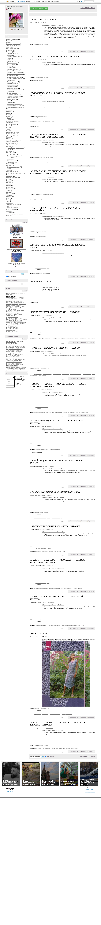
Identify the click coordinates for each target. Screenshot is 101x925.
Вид (80, 2)
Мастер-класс (10, 146)
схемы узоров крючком (47, 551)
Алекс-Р (15, 309)
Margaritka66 (9, 349)
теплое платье (84, 412)
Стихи (8, 198)
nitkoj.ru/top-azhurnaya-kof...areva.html (53, 216)
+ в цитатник (49, 22)
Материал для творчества (13, 44)
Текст (7, 200)
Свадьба (8, 192)
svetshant (14, 306)
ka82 (19, 302)
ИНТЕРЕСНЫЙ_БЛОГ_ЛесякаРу (14, 318)
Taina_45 (20, 349)
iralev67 (21, 301)
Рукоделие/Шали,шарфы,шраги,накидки (44, 157)
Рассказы (8, 182)
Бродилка (9, 190)
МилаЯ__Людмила (20, 323)
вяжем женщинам (38, 338)
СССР (8, 129)
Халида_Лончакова (21, 367)
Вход (29, 1)
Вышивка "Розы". (11, 53)
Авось (45, 1)
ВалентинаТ (9, 356)
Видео (8, 116)
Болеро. (9, 59)
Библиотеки (9, 111)
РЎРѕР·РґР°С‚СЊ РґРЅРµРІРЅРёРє (39, 8)
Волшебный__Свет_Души (13, 313)
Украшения (10, 102)
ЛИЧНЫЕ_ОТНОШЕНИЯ (15, 321)
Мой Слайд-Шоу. (11, 160)
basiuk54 (21, 350)
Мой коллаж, (10, 159)
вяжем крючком (46, 338)
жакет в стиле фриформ (72, 338)
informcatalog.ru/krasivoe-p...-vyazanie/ (52, 730)
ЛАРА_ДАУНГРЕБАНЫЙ (12, 359)
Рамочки (8, 181)
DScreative (9, 347)
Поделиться (91, 51)
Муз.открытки (10, 162)
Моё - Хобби (9, 152)
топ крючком (37, 236)
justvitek (16, 302)
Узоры (8, 101)
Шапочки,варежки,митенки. (14, 105)
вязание (53, 121)
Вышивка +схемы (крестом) (14, 72)
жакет (64, 338)
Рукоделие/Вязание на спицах (41, 44)
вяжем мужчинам (46, 412)
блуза (83, 625)
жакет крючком (82, 338)
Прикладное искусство (12, 177)
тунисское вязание (38, 80)
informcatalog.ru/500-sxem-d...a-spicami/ (53, 497)
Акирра (8, 355)
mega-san (14, 353)
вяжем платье (65, 374)
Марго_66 (8, 363)
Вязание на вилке (11, 83)
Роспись (9, 149)
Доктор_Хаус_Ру (10, 315)
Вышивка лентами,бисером (14, 77)
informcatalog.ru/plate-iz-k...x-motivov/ (52, 353)
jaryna (12, 351)
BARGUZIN (20, 298)
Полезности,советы (11, 171)
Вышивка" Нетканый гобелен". (15, 78)
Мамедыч (12, 323)
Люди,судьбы (10, 47)
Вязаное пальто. (68, 588)
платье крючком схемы (67, 714)
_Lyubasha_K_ (10, 298)
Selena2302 (19, 305)
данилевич (18, 368)
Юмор (8, 215)
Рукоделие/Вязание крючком (41, 77)
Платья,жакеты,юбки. (12, 94)
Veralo (17, 350)
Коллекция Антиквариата (12, 140)
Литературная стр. (11, 143)
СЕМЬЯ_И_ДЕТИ (10, 330)
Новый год (9, 163)
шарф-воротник (48, 162)
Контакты (90, 790)
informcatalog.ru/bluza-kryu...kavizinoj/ (53, 605)
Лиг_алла (18, 360)
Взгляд (8, 114)
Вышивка (9, 66)
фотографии (16, 234)
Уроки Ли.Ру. (9, 203)
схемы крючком (37, 551)
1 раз (38, 84)
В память (8, 113)
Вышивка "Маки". (11, 67)
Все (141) (24, 290)
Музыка (8, 40)
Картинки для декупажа (12, 132)
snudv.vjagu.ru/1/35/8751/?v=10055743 (52, 25)
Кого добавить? (20, 297)
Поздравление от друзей (13, 156)
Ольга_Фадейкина (11, 326)
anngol (15, 298)
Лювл (20, 322)
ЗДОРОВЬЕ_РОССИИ (12, 317)
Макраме (9, 91)
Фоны (7, 206)
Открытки (8, 165)
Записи (8, 6)
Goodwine (22, 300)
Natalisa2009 (15, 304)
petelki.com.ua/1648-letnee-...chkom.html (53, 253)
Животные (9, 122)
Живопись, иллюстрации (12, 45)
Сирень (8, 42)
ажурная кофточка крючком (40, 625)
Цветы (9, 170)
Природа (9, 168)
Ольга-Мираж (16, 324)
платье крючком (87, 374)
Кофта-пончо (37, 199)
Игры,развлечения (11, 124)
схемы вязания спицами (57, 517)
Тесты (7, 201)
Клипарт (8, 138)
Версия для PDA (90, 789)
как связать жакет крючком (36, 339)
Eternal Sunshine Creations (47, 199)
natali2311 (8, 304)
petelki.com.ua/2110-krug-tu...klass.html (53, 62)
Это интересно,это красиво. (13, 214)
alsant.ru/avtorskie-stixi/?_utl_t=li (51, 287)
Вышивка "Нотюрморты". (13, 69)
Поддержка (78, 1)
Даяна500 (20, 314)
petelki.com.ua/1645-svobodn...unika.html (53, 101)
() (77, 51)
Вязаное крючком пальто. (58, 588)
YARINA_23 (9, 309)
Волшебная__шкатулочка (13, 311)
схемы (48, 517)
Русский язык (9, 187)
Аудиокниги (9, 110)
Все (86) (25, 222)
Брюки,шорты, (11, 61)
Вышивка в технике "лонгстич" (15, 74)
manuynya (8, 353)
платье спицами (42, 375)
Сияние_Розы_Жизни (12, 331)
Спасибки (8, 196)
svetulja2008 (15, 354)
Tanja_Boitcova (21, 306)
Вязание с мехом (11, 86)
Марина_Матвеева (20, 293)
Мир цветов (9, 151)
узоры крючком (57, 551)
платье (69, 412)
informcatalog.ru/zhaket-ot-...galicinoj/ (52, 317)
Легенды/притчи (11, 144)
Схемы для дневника (12, 207)
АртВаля (7, 9)
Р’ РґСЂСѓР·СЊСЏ (17, 29)
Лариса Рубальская (11, 141)
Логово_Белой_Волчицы (12, 322)
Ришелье (9, 55)
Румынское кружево (12, 97)
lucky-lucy (19, 351)
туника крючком (37, 121)
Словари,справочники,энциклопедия (15, 107)
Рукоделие (9, 52)
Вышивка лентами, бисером (14, 56)
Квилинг (8, 137)
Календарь (92, 756)
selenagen (8, 354)
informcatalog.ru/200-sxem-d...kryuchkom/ (53, 532)
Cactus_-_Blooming (20, 346)
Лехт (7, 321)
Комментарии (19, 6)
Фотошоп (8, 211)
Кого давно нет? (10, 297)
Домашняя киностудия (13, 204)
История (8, 127)
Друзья (13, 6)
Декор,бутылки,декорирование (15, 148)
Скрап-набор (9, 193)
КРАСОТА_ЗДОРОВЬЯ (21, 319)
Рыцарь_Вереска (10, 367)
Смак (7, 195)
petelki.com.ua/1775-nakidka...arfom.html (53, 142)
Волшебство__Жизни (11, 314)
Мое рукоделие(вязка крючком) (16, 263)
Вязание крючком (11, 82)
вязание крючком (46, 121)
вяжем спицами (62, 412)
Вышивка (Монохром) (12, 70)
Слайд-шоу (10, 212)
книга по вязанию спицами (40, 517)
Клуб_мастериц (10, 319)
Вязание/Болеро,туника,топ (41, 116)
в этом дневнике (12, 276)
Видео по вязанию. (12, 63)
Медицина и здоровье (12, 48)
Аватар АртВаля (16, 20)
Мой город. (10, 157)
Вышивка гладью (11, 75)
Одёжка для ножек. (12, 93)
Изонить (8, 126)
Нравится (83, 51)
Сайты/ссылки (10, 188)
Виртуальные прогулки (12, 121)
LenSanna (22, 347)
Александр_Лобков (11, 310)
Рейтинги (37, 1)
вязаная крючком (47, 588)
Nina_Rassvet (22, 304)
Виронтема (16, 356)
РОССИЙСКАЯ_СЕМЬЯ (12, 328)
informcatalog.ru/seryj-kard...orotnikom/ (53, 468)
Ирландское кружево (12, 88)
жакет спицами (91, 338)
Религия (8, 184)
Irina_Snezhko (10, 302)
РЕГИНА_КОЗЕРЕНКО (12, 327)
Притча (8, 179)
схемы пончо (57, 199)
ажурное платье (38, 374)
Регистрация (23, 1)
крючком (43, 236)
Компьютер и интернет (12, 39)
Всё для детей (11, 64)
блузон (49, 625)
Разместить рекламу (90, 792)
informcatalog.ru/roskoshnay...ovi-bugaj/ (53, 429)
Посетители (18, 384)
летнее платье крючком (75, 374)
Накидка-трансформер (39, 162)
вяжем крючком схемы (57, 338)
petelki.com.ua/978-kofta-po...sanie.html (52, 179)
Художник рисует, (11, 135)
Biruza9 (8, 300)
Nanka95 (15, 349)
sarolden (19, 353)
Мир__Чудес (9, 324)
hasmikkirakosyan (10, 301)
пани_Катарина (21, 369)
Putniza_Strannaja (10, 305)
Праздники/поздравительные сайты (15, 173)
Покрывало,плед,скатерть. (14, 96)
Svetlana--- (9, 306)
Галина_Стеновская (11, 358)
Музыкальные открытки (13, 167)
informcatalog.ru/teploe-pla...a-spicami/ (52, 392)
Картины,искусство (11, 133)
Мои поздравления (12, 154)
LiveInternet (10, 2)
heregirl (17, 301)
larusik (22, 302)
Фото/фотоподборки (11, 209)
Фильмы (9, 119)
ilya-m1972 (9, 294)
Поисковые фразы (20, 386)
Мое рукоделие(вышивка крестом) (16, 249)
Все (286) (24, 338)
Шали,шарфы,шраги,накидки (14, 104)
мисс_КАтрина (13, 369)
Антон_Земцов (20, 310)
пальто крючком (37, 273)
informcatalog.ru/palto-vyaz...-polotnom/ (53, 568)
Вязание (9, 80)
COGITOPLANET (14, 300)
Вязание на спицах (12, 85)
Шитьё (9, 58)
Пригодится (9, 176)
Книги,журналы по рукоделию (15, 89)
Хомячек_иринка (10, 368)
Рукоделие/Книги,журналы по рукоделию (44, 546)
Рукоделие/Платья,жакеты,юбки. (42, 267)
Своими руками (11, 99)
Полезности (9, 50)
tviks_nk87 (18, 308)
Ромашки (8, 185)
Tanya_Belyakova (10, 308)
